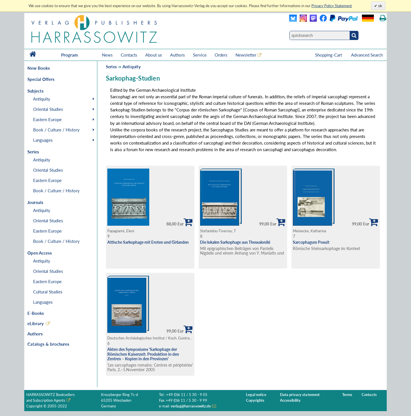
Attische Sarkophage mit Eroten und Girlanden (148, 242)
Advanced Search (367, 54)
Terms (347, 395)
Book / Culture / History (56, 129)
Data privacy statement (300, 395)
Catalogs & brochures (48, 344)
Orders (221, 54)
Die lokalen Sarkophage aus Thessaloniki (235, 242)
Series (111, 66)
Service (200, 54)
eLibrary (35, 323)
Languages (43, 140)
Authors (177, 54)
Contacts (129, 54)
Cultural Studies (48, 291)
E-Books (35, 313)
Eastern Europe (47, 119)
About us (153, 54)
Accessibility (290, 400)
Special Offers (41, 79)
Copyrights (255, 400)
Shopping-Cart (329, 54)
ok (379, 5)
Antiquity (41, 98)
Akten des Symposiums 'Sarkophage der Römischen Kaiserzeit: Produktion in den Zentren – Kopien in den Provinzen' (143, 354)
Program (69, 54)
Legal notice (256, 395)
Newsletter (245, 54)
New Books (38, 68)
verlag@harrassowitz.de (191, 406)
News (107, 54)
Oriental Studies (48, 109)
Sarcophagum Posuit (311, 242)
